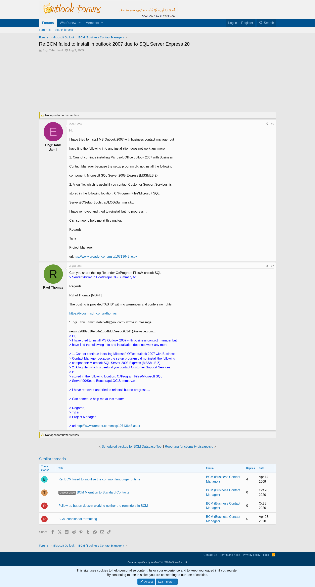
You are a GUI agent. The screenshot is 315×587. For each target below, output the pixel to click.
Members (92, 23)
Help (266, 554)
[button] (80, 23)
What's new (68, 23)
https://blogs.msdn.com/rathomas (93, 313)
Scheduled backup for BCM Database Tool (132, 446)
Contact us (210, 554)
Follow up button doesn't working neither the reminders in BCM (103, 505)
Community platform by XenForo (157, 562)
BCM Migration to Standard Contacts (93, 492)
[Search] (266, 23)
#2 (272, 266)
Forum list (45, 29)
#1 (272, 123)
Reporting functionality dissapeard (189, 446)
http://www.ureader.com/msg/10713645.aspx (105, 256)
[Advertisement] (136, 82)
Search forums (63, 29)
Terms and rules (230, 554)
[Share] (267, 123)
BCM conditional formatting (77, 519)
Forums (48, 23)
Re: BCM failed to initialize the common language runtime (99, 479)
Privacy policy (251, 554)
